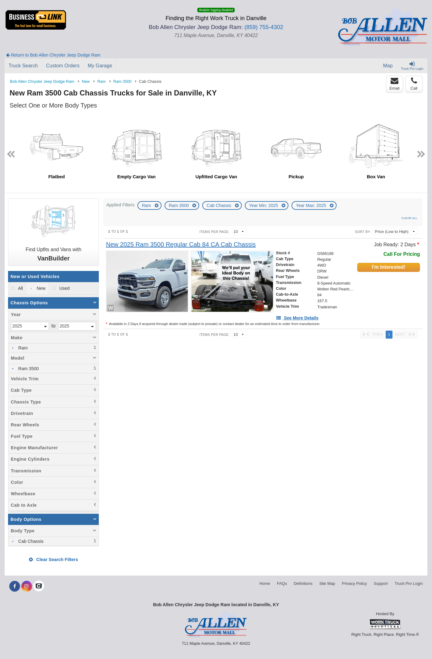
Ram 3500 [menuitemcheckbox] (28, 368)
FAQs (282, 583)
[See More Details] (297, 317)
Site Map (327, 583)
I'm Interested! (388, 267)
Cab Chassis (219, 205)
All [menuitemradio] (20, 288)
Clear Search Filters (53, 559)
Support (381, 583)
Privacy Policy (354, 583)
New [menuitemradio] (41, 288)
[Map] (388, 65)
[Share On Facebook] (14, 586)
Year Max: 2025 (311, 205)
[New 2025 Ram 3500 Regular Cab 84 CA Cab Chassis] (181, 244)
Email (394, 84)
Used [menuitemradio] (64, 288)
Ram (147, 205)
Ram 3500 (179, 205)
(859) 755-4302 (263, 27)
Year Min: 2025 (264, 205)
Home (264, 583)
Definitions (303, 583)
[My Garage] (100, 65)
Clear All (409, 218)
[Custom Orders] (63, 65)
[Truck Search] (23, 65)
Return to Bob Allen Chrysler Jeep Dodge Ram (53, 55)
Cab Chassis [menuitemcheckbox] (30, 541)
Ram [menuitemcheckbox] (22, 347)
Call (413, 84)
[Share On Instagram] (26, 586)
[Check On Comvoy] (38, 586)
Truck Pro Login (409, 583)
